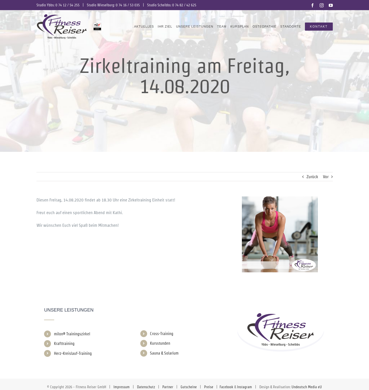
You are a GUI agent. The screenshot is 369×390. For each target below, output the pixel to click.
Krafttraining (64, 343)
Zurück (312, 176)
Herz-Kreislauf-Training (73, 353)
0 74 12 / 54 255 (67, 5)
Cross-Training (161, 334)
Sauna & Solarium (164, 353)
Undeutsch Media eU (307, 387)
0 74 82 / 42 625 (184, 5)
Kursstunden (160, 343)
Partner (167, 387)
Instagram (244, 387)
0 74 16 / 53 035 (128, 5)
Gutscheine (189, 387)
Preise (208, 387)
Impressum (121, 387)
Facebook (226, 387)
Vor (325, 176)
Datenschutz (146, 387)
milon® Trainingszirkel (72, 334)
